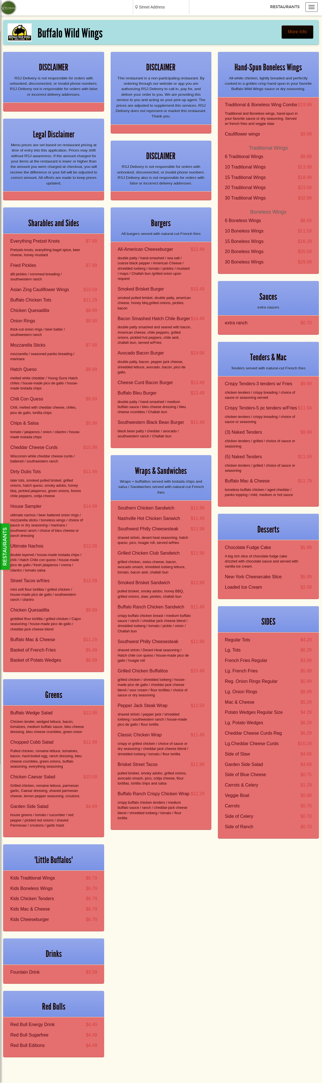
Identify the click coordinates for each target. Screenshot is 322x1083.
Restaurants (285, 7)
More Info (297, 31)
